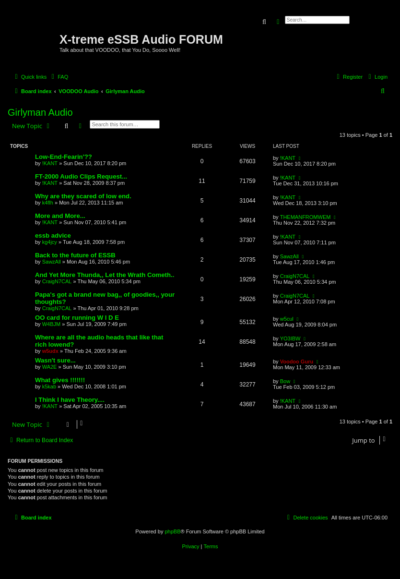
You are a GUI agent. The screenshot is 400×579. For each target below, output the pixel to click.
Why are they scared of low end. (83, 196)
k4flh (47, 202)
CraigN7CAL (57, 281)
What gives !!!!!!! (60, 380)
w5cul (287, 319)
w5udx (50, 351)
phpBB (172, 531)
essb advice (53, 235)
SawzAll (51, 262)
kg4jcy (49, 242)
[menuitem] (58, 77)
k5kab (49, 386)
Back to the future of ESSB (75, 255)
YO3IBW (290, 338)
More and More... (60, 215)
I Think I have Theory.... (70, 399)
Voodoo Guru (296, 361)
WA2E (49, 367)
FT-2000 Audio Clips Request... (81, 176)
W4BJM (51, 324)
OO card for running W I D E (77, 317)
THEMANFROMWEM (305, 217)
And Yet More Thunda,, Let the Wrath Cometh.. (104, 274)
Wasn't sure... (55, 360)
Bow (285, 381)
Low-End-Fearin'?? (63, 156)
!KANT (50, 163)
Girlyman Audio (40, 112)
